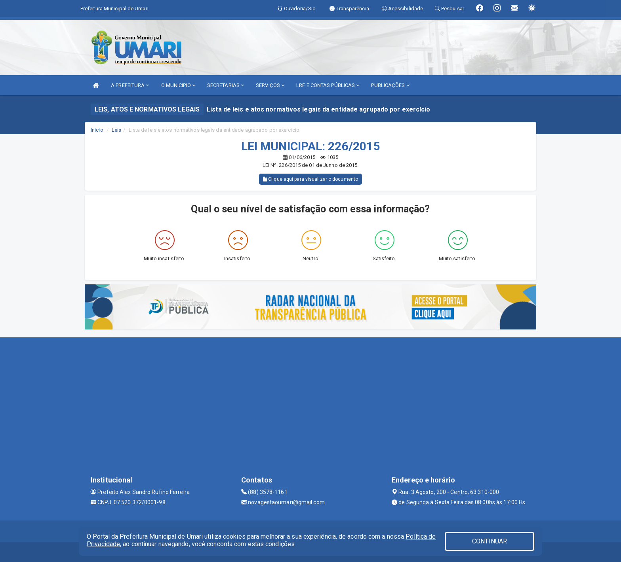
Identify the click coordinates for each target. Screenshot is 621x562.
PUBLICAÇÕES (390, 85)
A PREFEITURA (130, 85)
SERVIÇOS (270, 85)
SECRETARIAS (225, 85)
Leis (116, 130)
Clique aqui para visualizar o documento (310, 179)
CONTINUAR (489, 541)
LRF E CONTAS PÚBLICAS (327, 85)
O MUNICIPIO (178, 85)
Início (97, 130)
